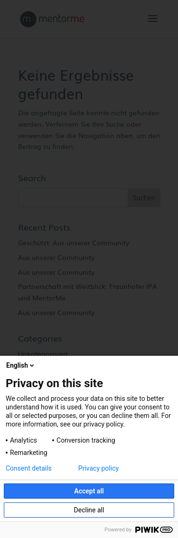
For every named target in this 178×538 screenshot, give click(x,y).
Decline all (89, 510)
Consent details (29, 468)
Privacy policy (98, 468)
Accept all (88, 491)
